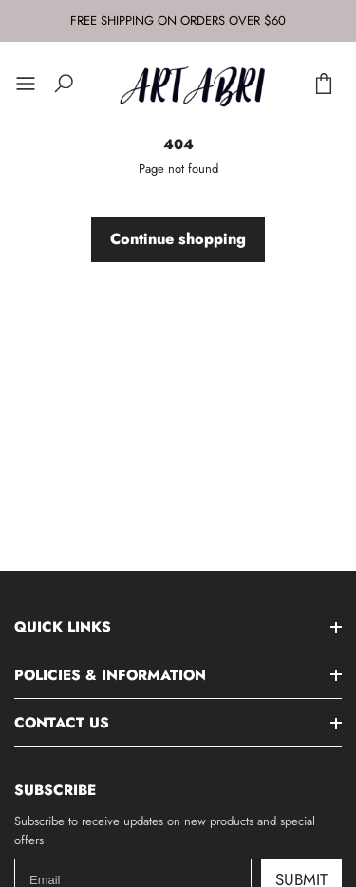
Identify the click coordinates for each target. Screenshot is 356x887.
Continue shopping (178, 239)
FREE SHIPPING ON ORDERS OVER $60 (178, 20)
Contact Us (61, 722)
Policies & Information (110, 675)
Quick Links (62, 626)
